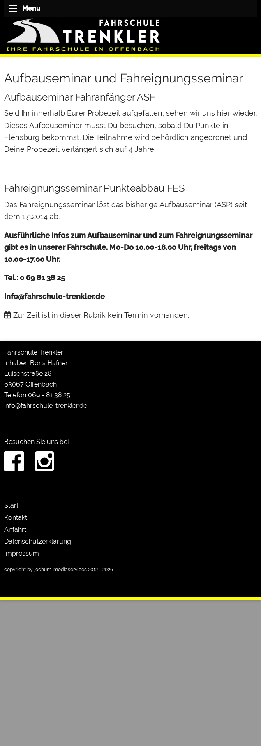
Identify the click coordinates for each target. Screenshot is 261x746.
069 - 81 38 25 (49, 395)
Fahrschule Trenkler (33, 352)
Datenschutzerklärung (37, 541)
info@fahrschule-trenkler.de (54, 296)
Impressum (21, 553)
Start (11, 505)
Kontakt (15, 518)
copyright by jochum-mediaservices (45, 569)
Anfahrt (15, 529)
